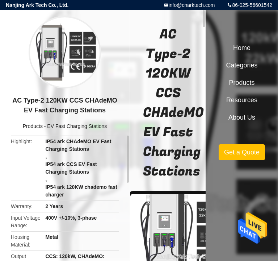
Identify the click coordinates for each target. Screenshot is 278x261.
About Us (241, 117)
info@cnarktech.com (192, 5)
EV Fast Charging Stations (77, 126)
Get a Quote (242, 152)
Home (241, 47)
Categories (241, 65)
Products (33, 126)
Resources (241, 100)
